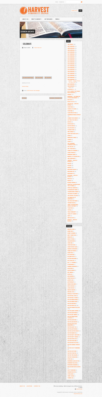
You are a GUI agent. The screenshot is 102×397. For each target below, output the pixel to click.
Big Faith (70, 99)
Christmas (70, 107)
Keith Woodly (71, 286)
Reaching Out (71, 171)
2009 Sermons (71, 50)
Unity (24, 98)
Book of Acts (71, 101)
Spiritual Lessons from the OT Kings (74, 185)
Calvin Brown (71, 241)
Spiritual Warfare (72, 187)
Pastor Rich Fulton (73, 342)
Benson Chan (71, 229)
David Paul (70, 252)
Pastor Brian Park (72, 301)
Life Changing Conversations (72, 144)
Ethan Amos (71, 264)
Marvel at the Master (73, 156)
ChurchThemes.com (78, 393)
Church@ (70, 110)
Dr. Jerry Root (71, 256)
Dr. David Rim (71, 254)
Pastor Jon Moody (72, 321)
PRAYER (69, 163)
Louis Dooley (71, 288)
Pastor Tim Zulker (72, 355)
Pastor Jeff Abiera (72, 314)
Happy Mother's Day (73, 133)
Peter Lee (70, 359)
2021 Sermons (71, 73)
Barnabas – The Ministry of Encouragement (74, 97)
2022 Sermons (71, 75)
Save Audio (39, 77)
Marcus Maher (71, 289)
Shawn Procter (72, 372)
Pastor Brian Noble (73, 299)
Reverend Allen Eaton (73, 361)
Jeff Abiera (70, 272)
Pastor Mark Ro (72, 333)
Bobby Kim (70, 231)
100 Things (70, 44)
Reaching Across (72, 169)
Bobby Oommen (71, 233)
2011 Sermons (71, 54)
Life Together (71, 148)
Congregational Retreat (74, 114)
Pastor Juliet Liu (72, 327)
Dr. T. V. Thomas (72, 262)
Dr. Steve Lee (71, 260)
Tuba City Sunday (72, 213)
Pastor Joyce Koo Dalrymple (72, 324)
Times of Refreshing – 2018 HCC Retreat (73, 205)
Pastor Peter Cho (72, 338)
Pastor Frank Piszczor (74, 307)
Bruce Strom (71, 239)
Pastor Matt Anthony (73, 334)
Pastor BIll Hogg (72, 295)
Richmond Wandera (73, 364)
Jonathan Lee (71, 278)
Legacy (69, 141)
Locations (29, 386)
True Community (72, 212)
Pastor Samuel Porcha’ (74, 344)
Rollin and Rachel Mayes (74, 366)
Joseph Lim (70, 280)
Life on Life (70, 146)
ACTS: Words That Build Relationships (74, 92)
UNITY (69, 215)
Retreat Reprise (72, 182)
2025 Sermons (71, 84)
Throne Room (71, 202)
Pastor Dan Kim (72, 303)
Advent (69, 94)
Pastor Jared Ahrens (73, 310)
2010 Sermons (71, 52)
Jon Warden (71, 276)
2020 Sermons (71, 71)
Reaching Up (71, 173)
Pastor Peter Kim (72, 340)
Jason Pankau (71, 270)
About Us (22, 386)
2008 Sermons (71, 48)
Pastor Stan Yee (72, 353)
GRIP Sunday (71, 131)
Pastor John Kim (72, 319)
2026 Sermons (71, 86)
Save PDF (48, 77)
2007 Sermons (71, 46)
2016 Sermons (71, 63)
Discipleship (71, 123)
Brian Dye (70, 237)
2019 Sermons (71, 69)
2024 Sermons (30, 90)
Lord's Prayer (71, 152)
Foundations (71, 129)
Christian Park (71, 244)
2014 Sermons (71, 60)
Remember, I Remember (55, 98)
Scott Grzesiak (72, 370)
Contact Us (61, 2)
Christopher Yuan (72, 246)
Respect (70, 180)
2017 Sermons (71, 65)
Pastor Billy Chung (73, 297)
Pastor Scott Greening (74, 347)
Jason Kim (70, 268)
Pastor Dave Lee (37, 47)
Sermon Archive (27, 31)
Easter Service (71, 125)
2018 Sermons (71, 67)
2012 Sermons (71, 56)
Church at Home (72, 108)
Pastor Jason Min (72, 312)
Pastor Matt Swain (73, 336)
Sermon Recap (25, 86)
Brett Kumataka (72, 235)
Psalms (69, 165)
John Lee (70, 274)
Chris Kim (70, 243)
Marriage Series (72, 154)
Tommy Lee (70, 377)
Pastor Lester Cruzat (73, 331)
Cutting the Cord (72, 120)
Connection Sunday (73, 118)
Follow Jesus (71, 127)
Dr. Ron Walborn (72, 258)
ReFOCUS (70, 178)
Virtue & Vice (71, 217)
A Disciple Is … (71, 89)
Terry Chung (71, 376)
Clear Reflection (72, 112)
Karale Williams (72, 284)
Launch (69, 139)
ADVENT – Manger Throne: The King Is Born (74, 81)
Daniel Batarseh (72, 250)
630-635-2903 (79, 389)
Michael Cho (71, 291)
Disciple (69, 121)
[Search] (73, 2)
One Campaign (37, 90)
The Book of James (72, 193)
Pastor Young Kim (72, 357)
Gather (69, 87)
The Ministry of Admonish (72, 198)
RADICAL (69, 167)
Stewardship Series (73, 189)
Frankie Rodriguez (72, 266)
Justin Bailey (71, 282)
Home (56, 2)
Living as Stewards (72, 150)
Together (70, 208)
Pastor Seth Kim (72, 351)
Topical (70, 209)
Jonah (69, 135)
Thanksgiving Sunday (73, 191)
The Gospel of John (73, 195)
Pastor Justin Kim (72, 329)
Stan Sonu (70, 374)
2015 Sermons (71, 62)
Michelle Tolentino (73, 293)
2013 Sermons (71, 58)
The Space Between (72, 200)
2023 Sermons (71, 77)
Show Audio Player (28, 77)
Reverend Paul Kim (72, 362)
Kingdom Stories (72, 137)
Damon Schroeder (72, 248)
